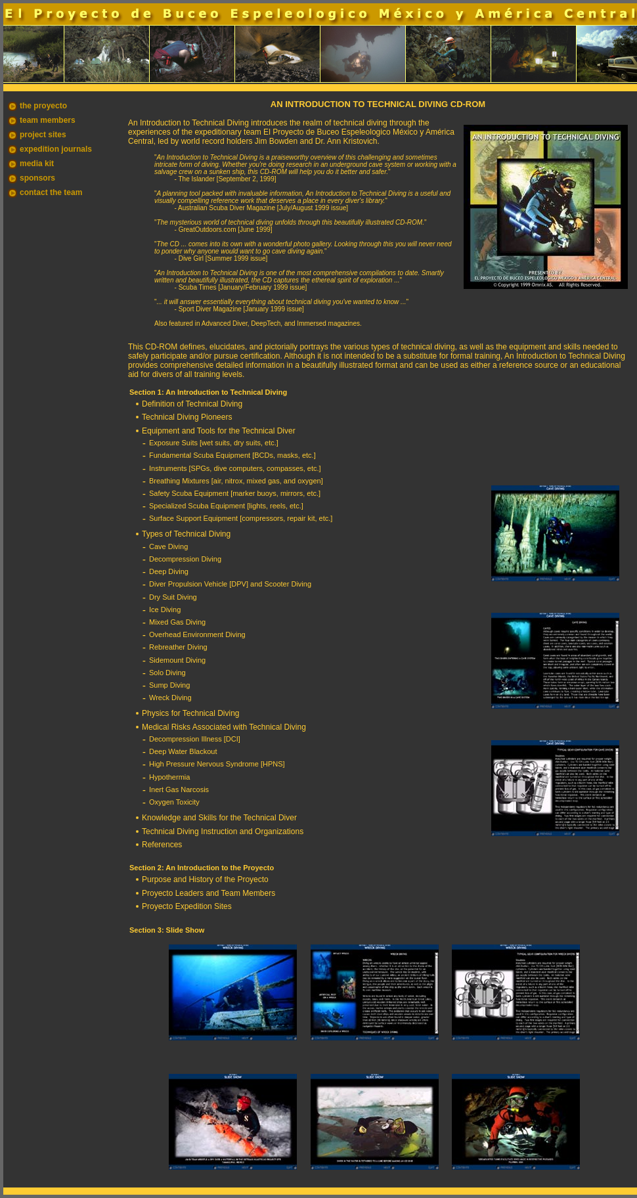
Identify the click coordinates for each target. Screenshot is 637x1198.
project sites (43, 134)
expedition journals (56, 149)
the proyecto (43, 105)
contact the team (51, 192)
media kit (37, 163)
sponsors (37, 178)
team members (48, 120)
